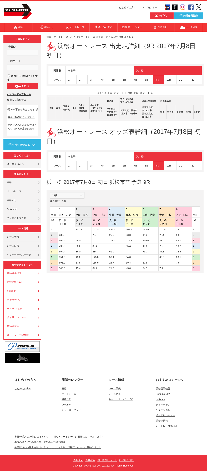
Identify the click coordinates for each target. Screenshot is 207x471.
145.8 (96, 257)
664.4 (129, 229)
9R (157, 79)
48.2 (78, 257)
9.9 (177, 235)
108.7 (112, 240)
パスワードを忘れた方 (19, 94)
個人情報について (107, 460)
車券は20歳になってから (21, 117)
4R (102, 79)
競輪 (9, 182)
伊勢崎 (71, 70)
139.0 (146, 240)
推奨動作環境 (126, 460)
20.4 (161, 235)
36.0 (78, 251)
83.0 (161, 240)
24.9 (145, 268)
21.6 (111, 268)
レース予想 (13, 236)
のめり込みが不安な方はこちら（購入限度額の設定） (22, 127)
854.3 (62, 257)
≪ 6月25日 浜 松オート (110, 93)
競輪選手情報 (14, 273)
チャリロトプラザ (16, 218)
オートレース (14, 191)
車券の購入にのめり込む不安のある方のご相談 (39, 442)
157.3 (79, 229)
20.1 (178, 257)
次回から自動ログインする (22, 78)
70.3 (95, 235)
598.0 (62, 262)
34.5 (178, 251)
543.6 (146, 229)
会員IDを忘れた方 (16, 99)
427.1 (112, 229)
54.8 (128, 257)
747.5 (96, 229)
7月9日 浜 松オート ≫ (140, 93)
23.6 (161, 246)
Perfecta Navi (14, 282)
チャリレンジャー (16, 317)
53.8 (128, 235)
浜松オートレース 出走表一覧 (92, 36)
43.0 (128, 268)
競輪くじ (12, 200)
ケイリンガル (14, 308)
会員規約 (78, 460)
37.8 (145, 262)
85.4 (95, 246)
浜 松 (140, 70)
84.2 (95, 268)
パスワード (14, 61)
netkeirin (11, 290)
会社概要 (90, 460)
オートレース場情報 (18, 335)
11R (181, 79)
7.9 (177, 262)
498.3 (62, 246)
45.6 (145, 246)
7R (135, 79)
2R (80, 79)
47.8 (161, 251)
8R (146, 79)
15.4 (78, 268)
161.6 (162, 229)
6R (124, 79)
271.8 (129, 240)
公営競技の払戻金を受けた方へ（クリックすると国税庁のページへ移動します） (57, 447)
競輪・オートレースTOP (60, 36)
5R (113, 79)
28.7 (111, 262)
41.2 (145, 235)
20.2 (78, 246)
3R (91, 79)
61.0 (111, 251)
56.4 (111, 257)
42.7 (178, 240)
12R (194, 79)
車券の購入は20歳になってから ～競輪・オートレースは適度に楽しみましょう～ (60, 436)
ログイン (22, 86)
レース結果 (13, 245)
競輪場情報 (13, 326)
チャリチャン (14, 299)
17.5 (78, 262)
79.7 (145, 251)
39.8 (128, 262)
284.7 (96, 251)
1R (69, 79)
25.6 (111, 235)
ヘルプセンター (148, 7)
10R (168, 79)
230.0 (179, 229)
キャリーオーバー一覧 (19, 254)
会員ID (12, 46)
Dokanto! (12, 209)
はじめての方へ (127, 7)
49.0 (78, 240)
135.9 (96, 262)
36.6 (161, 257)
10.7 (178, 246)
